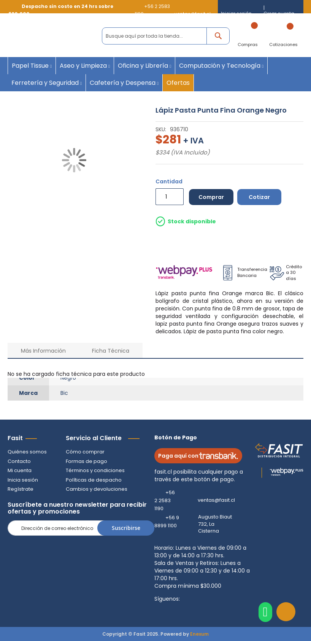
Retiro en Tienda (230, 243)
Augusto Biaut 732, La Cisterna (215, 524)
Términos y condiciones (95, 470)
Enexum (199, 634)
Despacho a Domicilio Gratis (185, 243)
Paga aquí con (198, 456)
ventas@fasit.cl (216, 500)
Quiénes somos (27, 451)
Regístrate (20, 489)
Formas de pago (86, 461)
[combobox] (165, 36)
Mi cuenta (20, 470)
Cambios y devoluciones (96, 489)
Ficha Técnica (110, 351)
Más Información (43, 351)
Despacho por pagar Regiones (271, 243)
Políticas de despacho (94, 480)
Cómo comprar (85, 451)
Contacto (19, 461)
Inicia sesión (23, 480)
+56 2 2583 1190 (164, 500)
